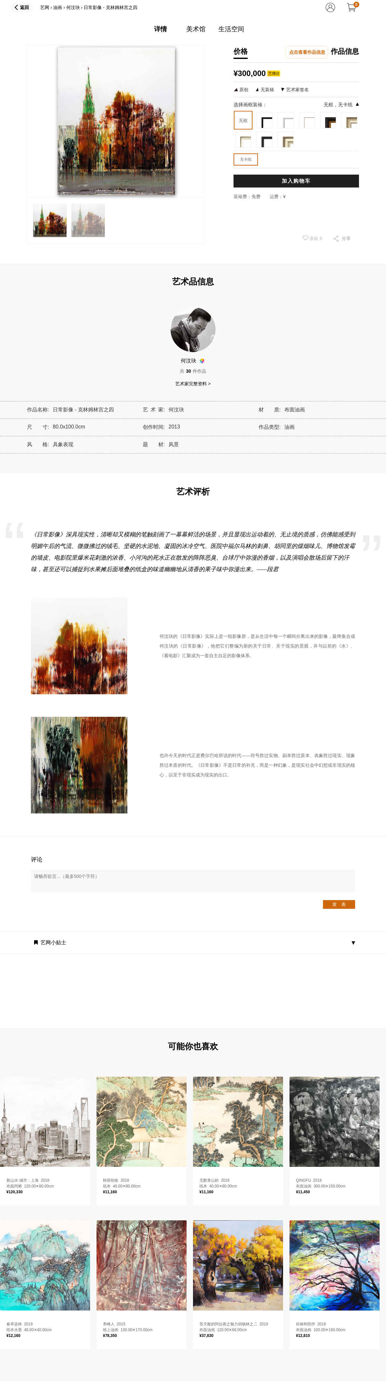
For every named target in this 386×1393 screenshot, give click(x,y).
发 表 (339, 904)
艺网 (44, 7)
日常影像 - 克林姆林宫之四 (110, 7)
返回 (24, 7)
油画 (57, 7)
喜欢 (313, 238)
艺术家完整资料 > (193, 383)
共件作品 (193, 371)
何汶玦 (73, 7)
